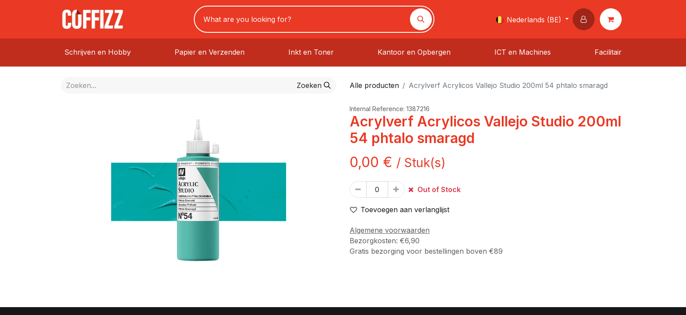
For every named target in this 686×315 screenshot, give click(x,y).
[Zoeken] (421, 19)
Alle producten (374, 85)
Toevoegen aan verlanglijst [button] (399, 209)
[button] (585, 19)
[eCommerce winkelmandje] (612, 19)
